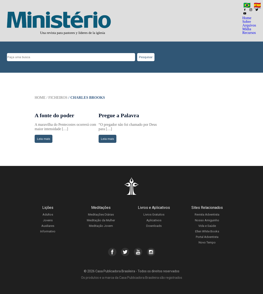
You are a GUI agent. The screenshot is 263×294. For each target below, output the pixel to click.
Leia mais (43, 139)
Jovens (48, 220)
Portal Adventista (207, 237)
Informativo (47, 231)
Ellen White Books (207, 231)
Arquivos (249, 25)
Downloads (154, 226)
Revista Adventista (207, 214)
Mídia (246, 29)
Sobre (246, 22)
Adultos (47, 214)
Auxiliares (47, 226)
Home (246, 18)
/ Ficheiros (56, 97)
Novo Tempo (207, 242)
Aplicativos (153, 220)
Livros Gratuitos (153, 214)
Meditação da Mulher (101, 220)
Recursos (249, 33)
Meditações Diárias (101, 214)
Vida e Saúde (207, 226)
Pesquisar (146, 57)
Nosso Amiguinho (207, 220)
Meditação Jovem (101, 226)
